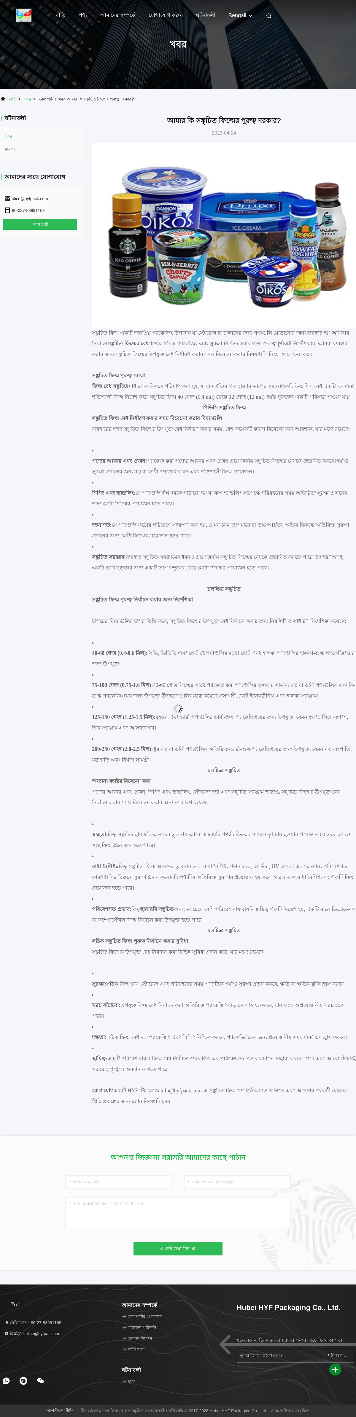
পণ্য (83, 15)
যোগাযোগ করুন (166, 15)
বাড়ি (61, 15)
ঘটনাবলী (205, 15)
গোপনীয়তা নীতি (60, 1410)
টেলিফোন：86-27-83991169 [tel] (32, 1322)
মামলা (10, 149)
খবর (27, 99)
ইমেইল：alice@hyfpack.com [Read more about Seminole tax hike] (32, 1333)
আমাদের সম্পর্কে (118, 15)
